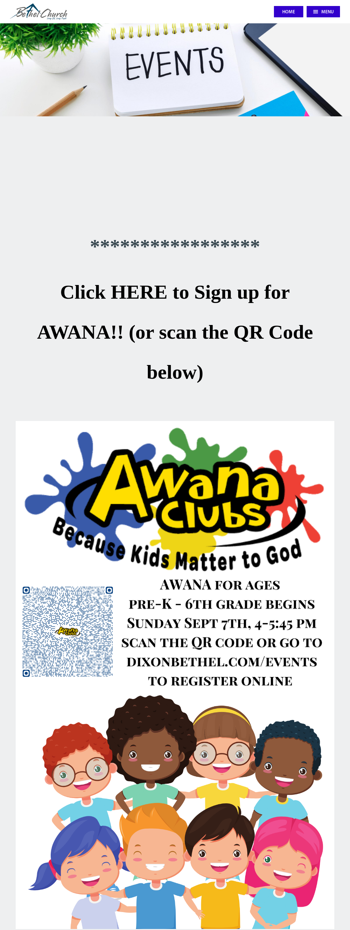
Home (288, 12)
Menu (323, 12)
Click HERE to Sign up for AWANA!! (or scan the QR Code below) (175, 332)
